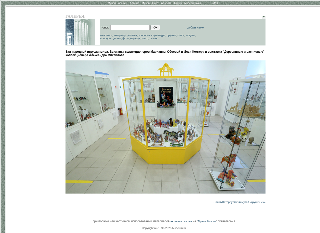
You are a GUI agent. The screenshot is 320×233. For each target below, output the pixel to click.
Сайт (155, 2)
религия (132, 35)
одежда (135, 38)
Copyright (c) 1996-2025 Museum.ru (164, 228)
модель (190, 35)
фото (125, 38)
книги (181, 35)
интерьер (120, 35)
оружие (171, 35)
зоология (144, 35)
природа (105, 38)
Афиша (134, 2)
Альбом (166, 2)
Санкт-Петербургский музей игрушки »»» (240, 202)
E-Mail (214, 2)
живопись (106, 35)
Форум (177, 2)
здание (116, 38)
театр (144, 38)
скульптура (158, 35)
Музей (146, 2)
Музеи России (117, 2)
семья (154, 38)
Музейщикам (192, 2)
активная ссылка (181, 221)
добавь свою (196, 27)
